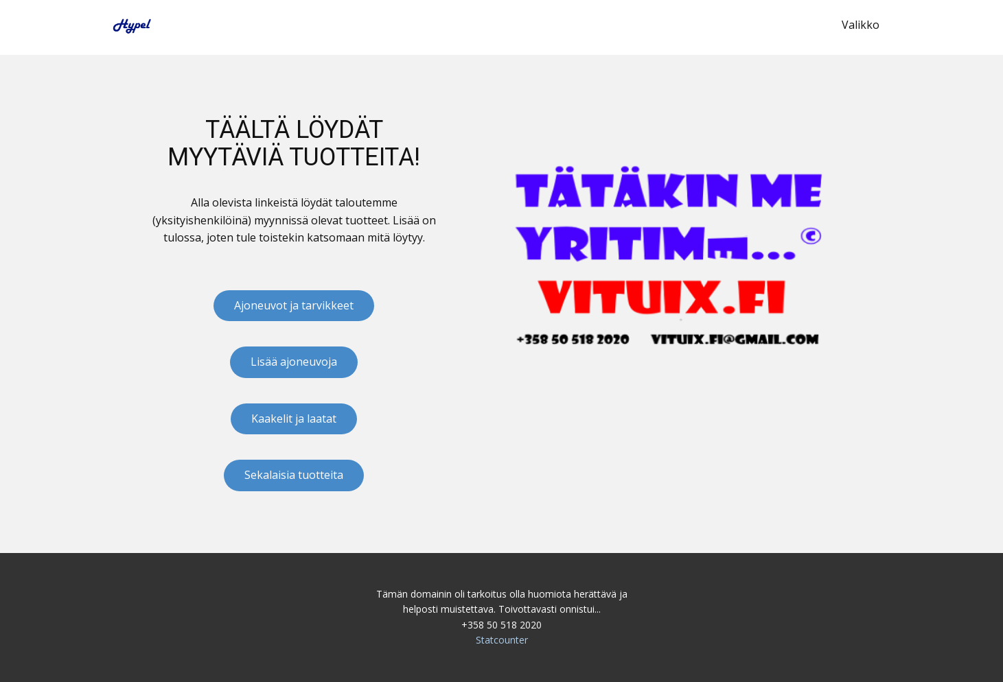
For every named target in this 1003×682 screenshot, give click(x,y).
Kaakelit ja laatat (293, 418)
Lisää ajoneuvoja (294, 361)
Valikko (860, 24)
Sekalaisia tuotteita (293, 474)
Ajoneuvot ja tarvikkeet (294, 305)
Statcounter (502, 639)
